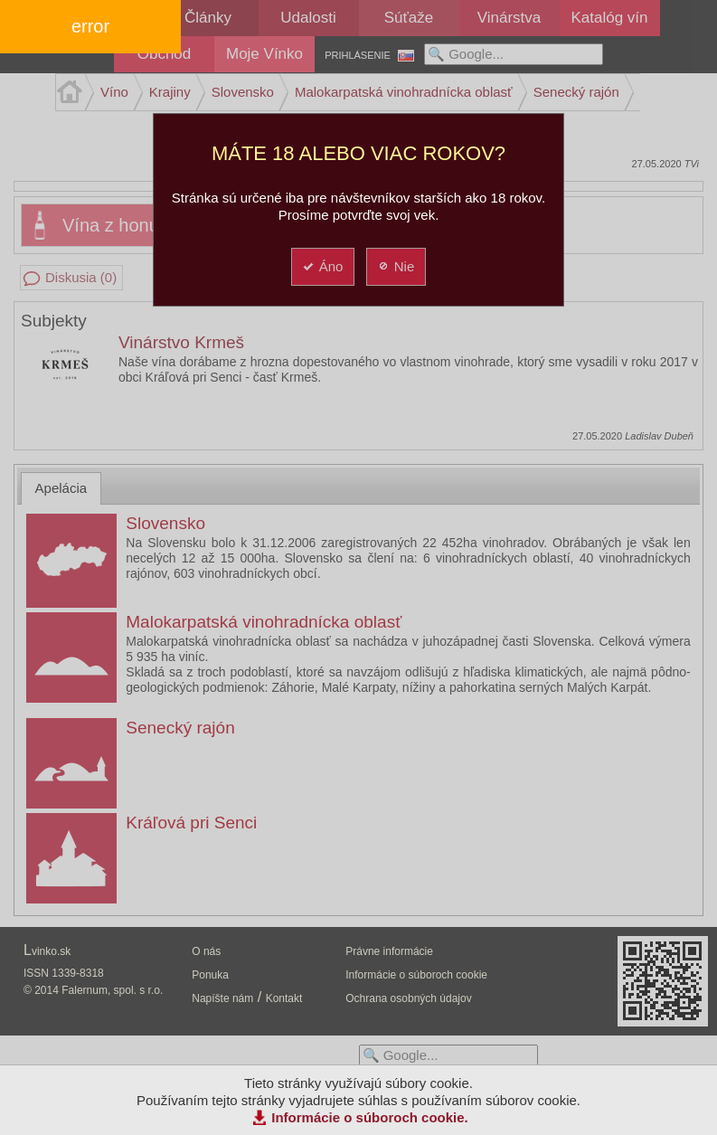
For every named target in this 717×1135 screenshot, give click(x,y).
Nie (395, 266)
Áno (322, 266)
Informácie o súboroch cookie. (369, 1117)
